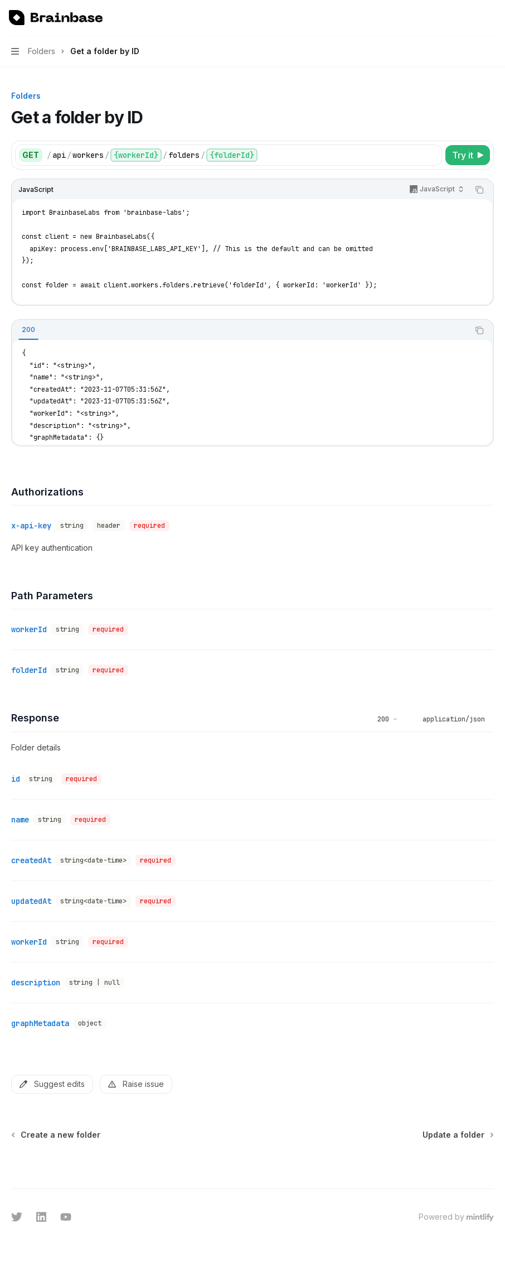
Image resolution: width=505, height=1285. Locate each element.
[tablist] (240, 330)
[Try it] (467, 155)
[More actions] (490, 18)
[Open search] (469, 18)
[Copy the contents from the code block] (479, 189)
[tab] (28, 329)
